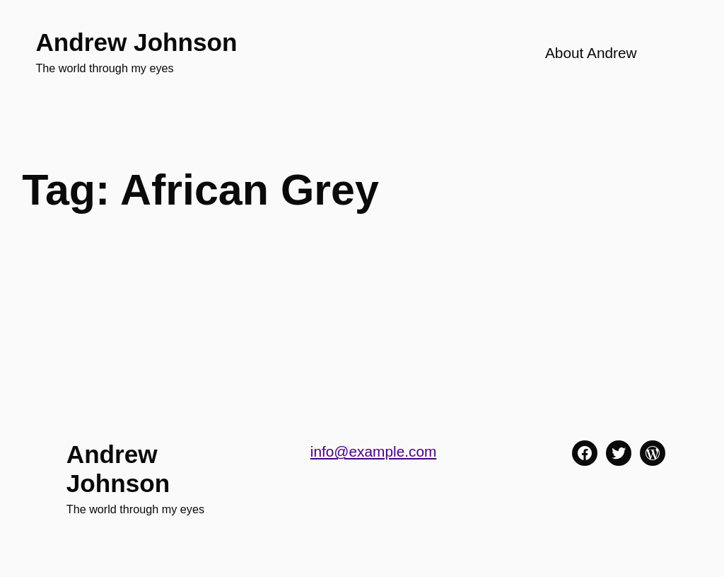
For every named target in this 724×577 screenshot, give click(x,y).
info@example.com (373, 451)
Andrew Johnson (136, 42)
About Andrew (591, 53)
